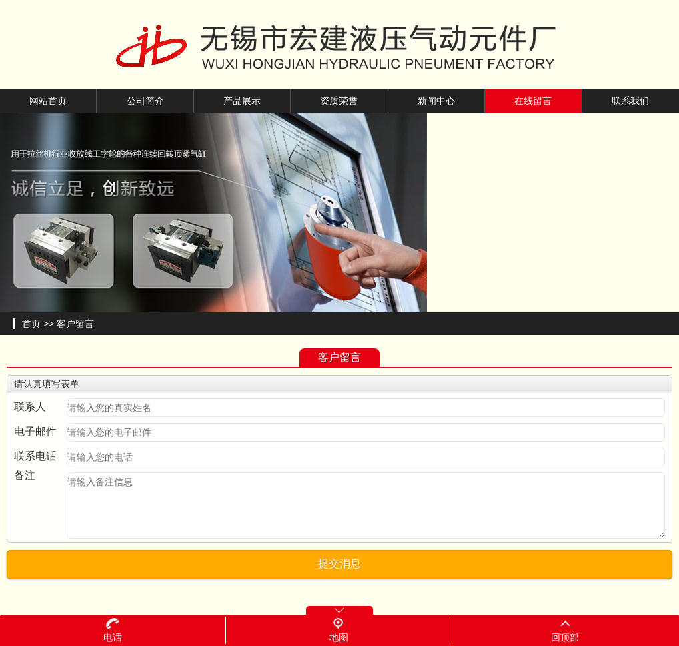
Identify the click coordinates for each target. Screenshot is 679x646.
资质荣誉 (339, 100)
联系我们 (630, 100)
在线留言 (533, 100)
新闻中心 (436, 100)
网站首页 (48, 100)
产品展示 (242, 100)
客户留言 (75, 323)
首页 (31, 323)
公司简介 (145, 100)
